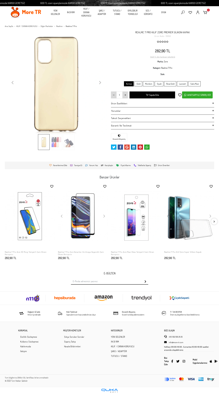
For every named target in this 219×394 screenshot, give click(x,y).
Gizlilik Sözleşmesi (28, 337)
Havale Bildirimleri (72, 346)
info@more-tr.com (173, 342)
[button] (205, 12)
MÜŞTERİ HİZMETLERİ (72, 330)
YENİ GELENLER (55, 12)
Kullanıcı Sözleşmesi (29, 341)
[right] (214, 221)
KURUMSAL (23, 330)
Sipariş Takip (70, 341)
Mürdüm (148, 83)
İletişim (23, 351)
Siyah (159, 83)
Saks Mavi (194, 83)
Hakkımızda (25, 346)
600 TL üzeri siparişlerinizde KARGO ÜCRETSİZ (73, 3)
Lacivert (182, 83)
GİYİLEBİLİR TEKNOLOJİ (133, 12)
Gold (138, 83)
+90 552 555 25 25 (173, 336)
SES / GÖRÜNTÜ (148, 12)
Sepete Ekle (152, 95)
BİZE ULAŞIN (169, 330)
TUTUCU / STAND (117, 12)
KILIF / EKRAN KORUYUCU (86, 12)
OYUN (163, 12)
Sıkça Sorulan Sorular (74, 337)
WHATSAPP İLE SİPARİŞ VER (197, 95)
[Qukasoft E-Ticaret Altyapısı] (109, 391)
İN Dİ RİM (71, 12)
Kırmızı (129, 83)
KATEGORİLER (116, 330)
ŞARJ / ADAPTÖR (102, 12)
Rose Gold (170, 83)
